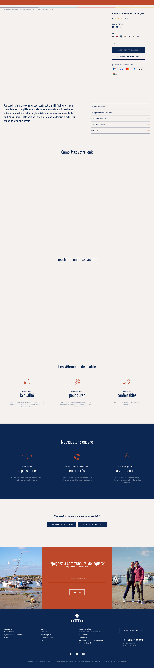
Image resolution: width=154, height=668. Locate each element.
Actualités (7, 637)
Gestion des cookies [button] (102, 661)
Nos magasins (46, 635)
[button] (128, 18)
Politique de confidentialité (64, 661)
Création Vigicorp (120, 661)
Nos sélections (84, 635)
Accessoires (13, 9)
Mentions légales (84, 661)
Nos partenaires (9, 632)
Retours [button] (120, 130)
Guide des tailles (85, 629)
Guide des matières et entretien (91, 640)
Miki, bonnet (24, 9)
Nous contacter (92, 524)
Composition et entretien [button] (120, 112)
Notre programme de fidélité (89, 632)
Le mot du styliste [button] (120, 118)
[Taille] (128, 43)
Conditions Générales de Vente (39, 661)
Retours (44, 632)
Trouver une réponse (62, 524)
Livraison (44, 629)
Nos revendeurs (47, 637)
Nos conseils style (85, 643)
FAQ (42, 640)
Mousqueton (8, 629)
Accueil (5, 9)
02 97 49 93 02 (133, 639)
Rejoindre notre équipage (13, 635)
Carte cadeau (84, 637)
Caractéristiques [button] (120, 106)
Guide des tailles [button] (120, 124)
